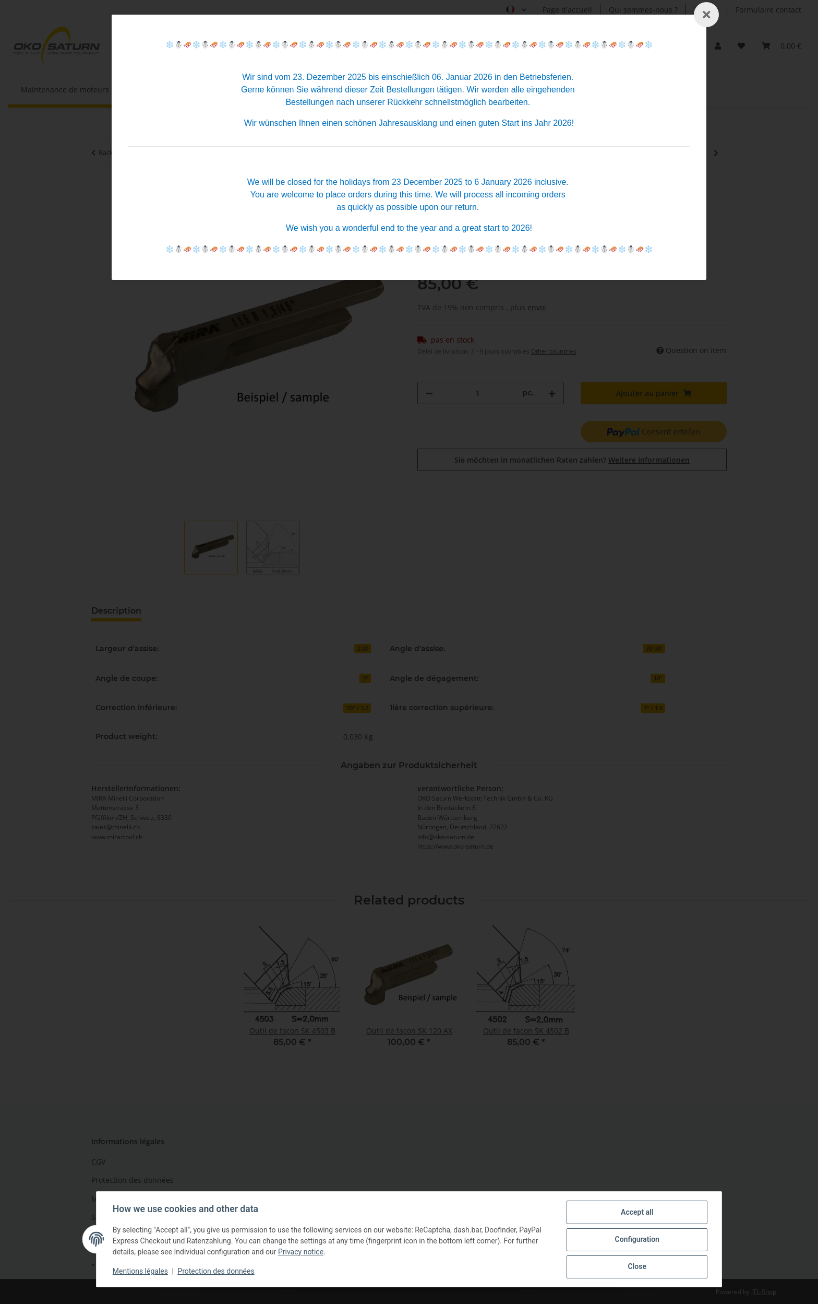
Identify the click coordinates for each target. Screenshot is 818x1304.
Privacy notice (301, 1252)
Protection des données (216, 1271)
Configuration (636, 1240)
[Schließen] (706, 14)
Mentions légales (141, 1271)
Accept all (636, 1212)
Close (636, 1267)
